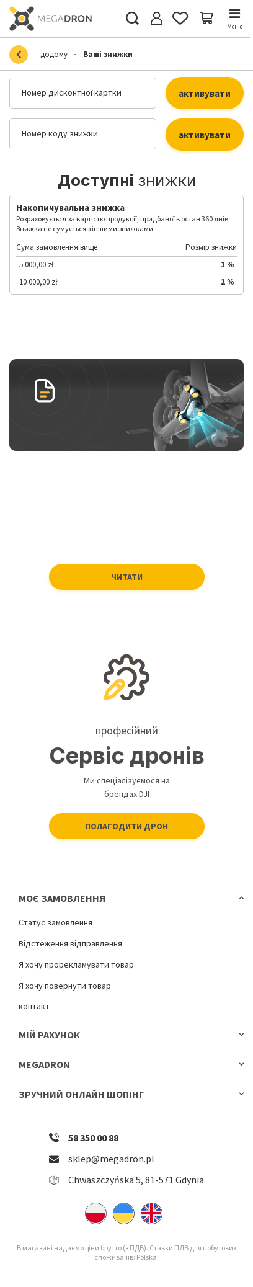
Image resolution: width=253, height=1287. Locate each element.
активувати (205, 93)
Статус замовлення (55, 922)
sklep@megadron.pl (111, 1158)
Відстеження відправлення (70, 943)
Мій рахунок (49, 1034)
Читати (127, 576)
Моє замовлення (62, 898)
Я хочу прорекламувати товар (76, 965)
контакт (34, 1006)
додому (54, 54)
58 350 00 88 (93, 1137)
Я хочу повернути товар (65, 986)
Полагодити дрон (126, 826)
